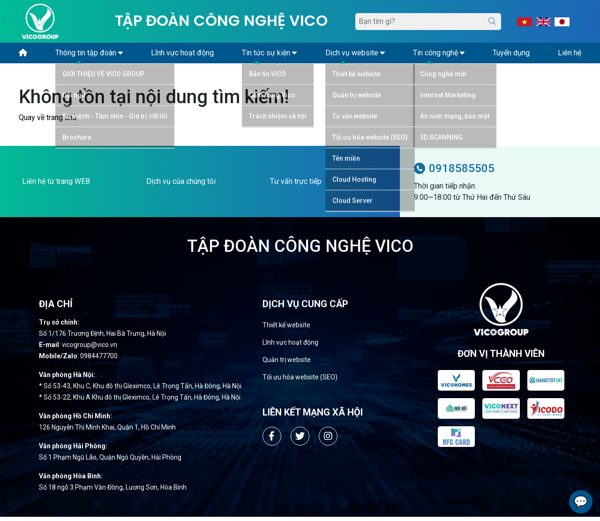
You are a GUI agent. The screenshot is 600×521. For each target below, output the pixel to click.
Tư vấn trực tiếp (296, 185)
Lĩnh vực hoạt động (290, 346)
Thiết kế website (286, 329)
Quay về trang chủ (47, 121)
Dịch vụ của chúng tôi (181, 185)
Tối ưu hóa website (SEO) (300, 381)
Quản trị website (286, 364)
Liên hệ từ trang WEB (56, 185)
